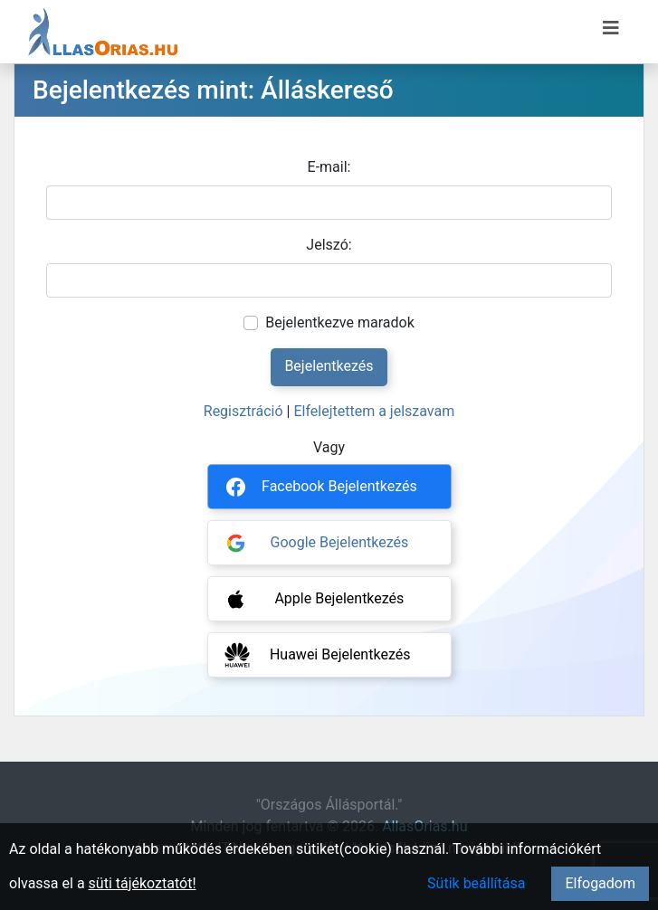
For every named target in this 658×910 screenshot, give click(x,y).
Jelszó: (328, 244)
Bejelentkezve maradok (340, 322)
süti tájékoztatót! (142, 883)
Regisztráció (243, 411)
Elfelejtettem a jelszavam (373, 411)
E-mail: (329, 166)
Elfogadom (600, 883)
